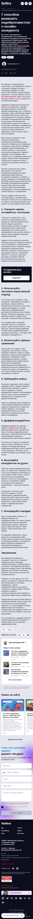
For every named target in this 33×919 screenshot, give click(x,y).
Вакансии (3, 853)
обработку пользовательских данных (19, 804)
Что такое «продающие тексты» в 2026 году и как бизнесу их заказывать (20, 653)
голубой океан (23, 44)
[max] (17, 868)
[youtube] (20, 898)
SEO (4, 630)
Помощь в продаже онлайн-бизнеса (10, 855)
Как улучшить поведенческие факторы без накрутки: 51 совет (19, 671)
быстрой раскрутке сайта (11, 96)
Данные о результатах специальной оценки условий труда (15, 857)
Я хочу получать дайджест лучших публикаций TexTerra (16, 807)
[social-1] (29, 898)
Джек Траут (14, 430)
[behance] (24, 898)
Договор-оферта (5, 859)
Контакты (20, 833)
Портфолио (5, 830)
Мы (2, 828)
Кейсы (19, 830)
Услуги (19, 828)
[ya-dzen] (16, 898)
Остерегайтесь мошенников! (16, 912)
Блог (3, 833)
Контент (10, 630)
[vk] (11, 898)
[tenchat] (2, 902)
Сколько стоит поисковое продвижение (20, 663)
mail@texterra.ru (7, 886)
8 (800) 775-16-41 (7, 864)
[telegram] (13, 868)
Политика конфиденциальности (16, 910)
